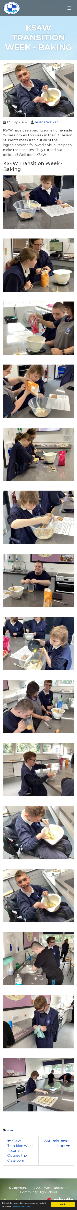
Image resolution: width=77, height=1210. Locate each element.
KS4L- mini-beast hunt (56, 1143)
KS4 (10, 1130)
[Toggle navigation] (69, 8)
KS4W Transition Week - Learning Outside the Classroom (20, 1150)
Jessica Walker (46, 122)
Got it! (63, 1204)
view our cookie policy (22, 1206)
